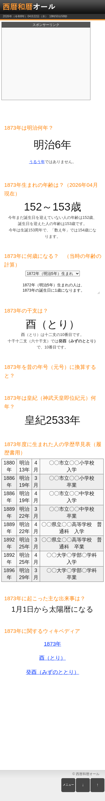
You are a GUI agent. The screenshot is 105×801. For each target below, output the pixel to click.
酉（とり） (52, 658)
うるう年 (37, 161)
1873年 (52, 644)
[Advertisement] (46, 64)
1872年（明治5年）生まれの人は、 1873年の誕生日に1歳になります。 (53, 287)
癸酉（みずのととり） (52, 672)
